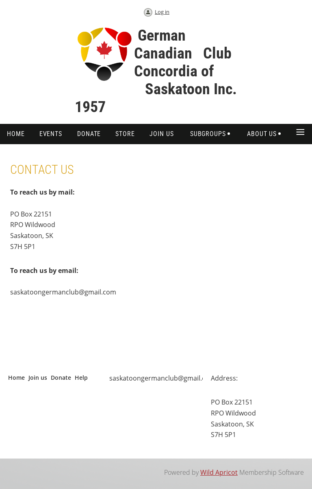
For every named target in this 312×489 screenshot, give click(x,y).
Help (81, 377)
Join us (37, 377)
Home (16, 377)
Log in (162, 11)
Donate (61, 377)
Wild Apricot (219, 472)
